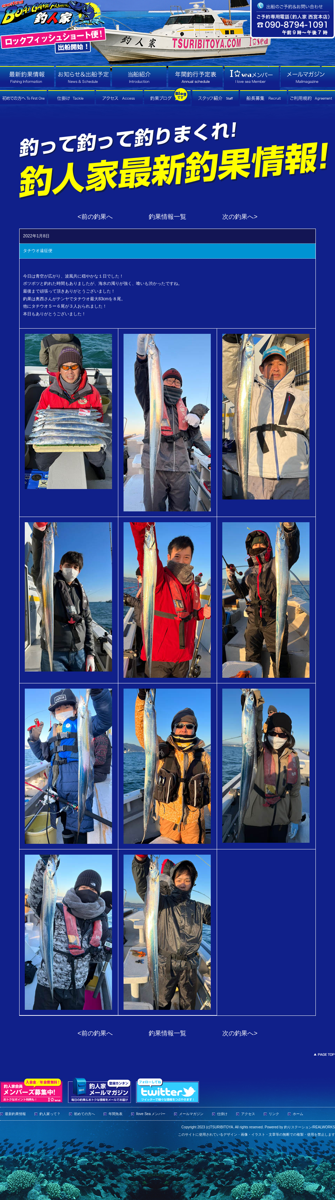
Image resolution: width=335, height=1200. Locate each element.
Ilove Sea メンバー (150, 1114)
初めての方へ (84, 1114)
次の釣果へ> (240, 216)
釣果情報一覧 (167, 216)
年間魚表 (115, 1114)
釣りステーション (298, 1127)
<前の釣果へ (95, 216)
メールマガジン (191, 1114)
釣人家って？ (49, 1114)
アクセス (248, 1114)
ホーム (298, 1114)
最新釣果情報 (15, 1114)
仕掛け (222, 1114)
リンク (274, 1114)
